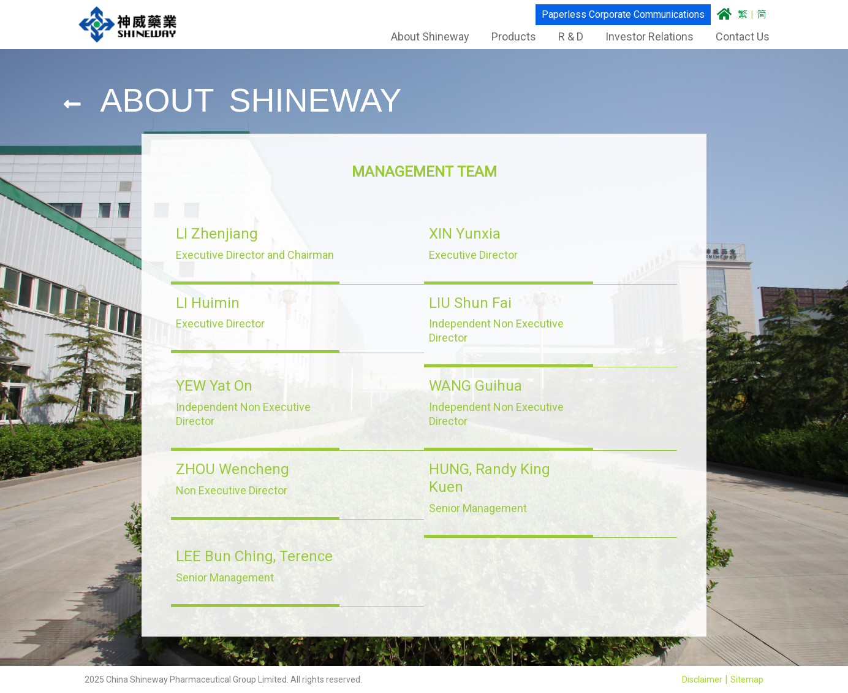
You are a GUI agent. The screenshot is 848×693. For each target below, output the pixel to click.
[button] (255, 243)
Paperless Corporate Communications (617, 14)
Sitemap (746, 679)
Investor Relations (643, 36)
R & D (564, 36)
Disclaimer (702, 679)
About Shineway (424, 36)
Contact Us (736, 36)
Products (507, 36)
